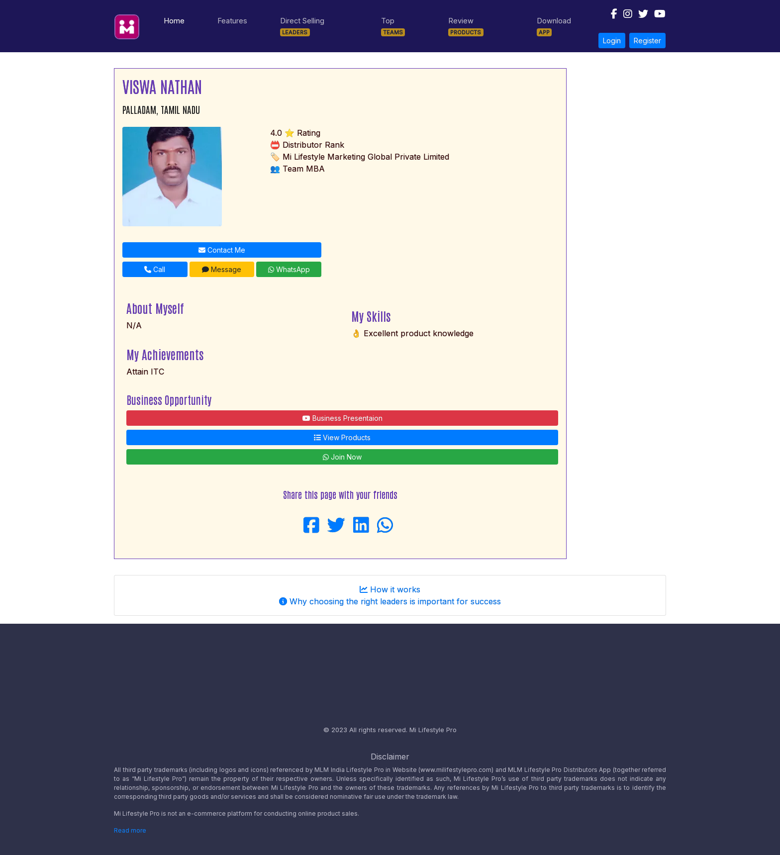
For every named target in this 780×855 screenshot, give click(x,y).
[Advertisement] (620, 217)
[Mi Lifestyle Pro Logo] (126, 23)
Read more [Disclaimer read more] (130, 830)
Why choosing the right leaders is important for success (390, 601)
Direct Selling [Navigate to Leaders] (302, 26)
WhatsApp (289, 269)
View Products (342, 437)
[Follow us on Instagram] (624, 16)
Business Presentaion (342, 418)
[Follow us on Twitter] (640, 16)
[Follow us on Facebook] (611, 16)
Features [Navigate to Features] (232, 20)
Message (221, 269)
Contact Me (221, 250)
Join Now (342, 457)
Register (647, 40)
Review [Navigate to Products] (466, 26)
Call (154, 269)
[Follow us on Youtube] (657, 16)
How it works (390, 589)
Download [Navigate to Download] (554, 26)
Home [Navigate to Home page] (176, 20)
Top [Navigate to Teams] (393, 26)
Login (612, 40)
